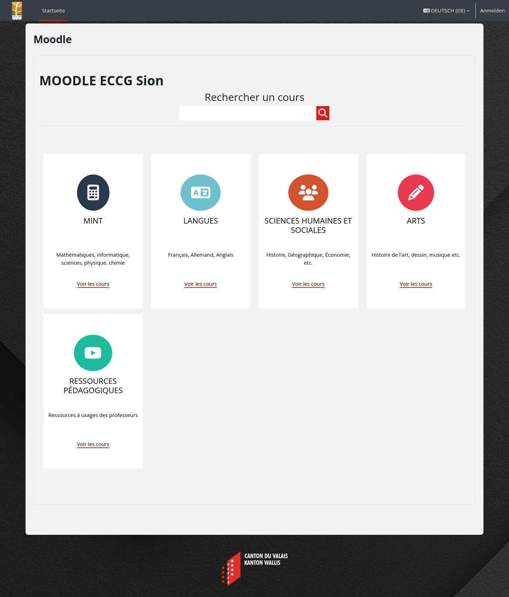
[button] (446, 10)
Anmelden (492, 10)
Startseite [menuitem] (53, 10)
